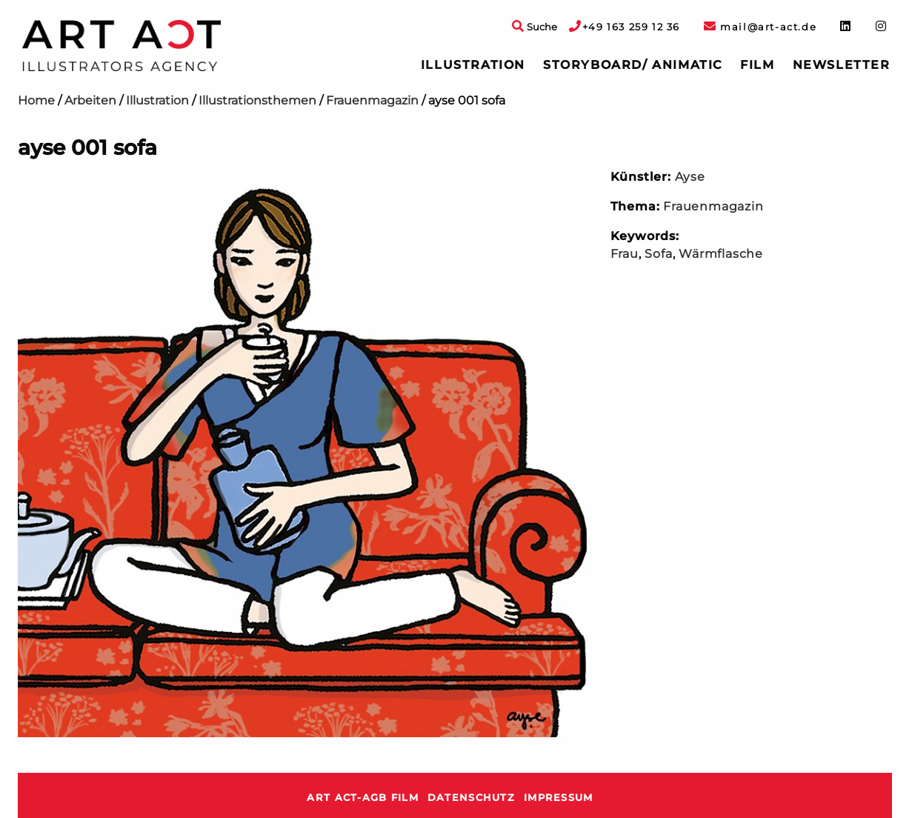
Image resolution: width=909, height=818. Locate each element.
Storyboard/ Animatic (632, 65)
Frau (624, 254)
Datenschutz (471, 797)
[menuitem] (473, 65)
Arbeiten (90, 100)
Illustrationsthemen (257, 100)
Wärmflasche (721, 254)
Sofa (658, 254)
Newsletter (841, 65)
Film (757, 65)
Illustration (473, 65)
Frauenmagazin (372, 100)
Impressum (558, 797)
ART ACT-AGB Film (362, 797)
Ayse (690, 177)
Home (36, 100)
